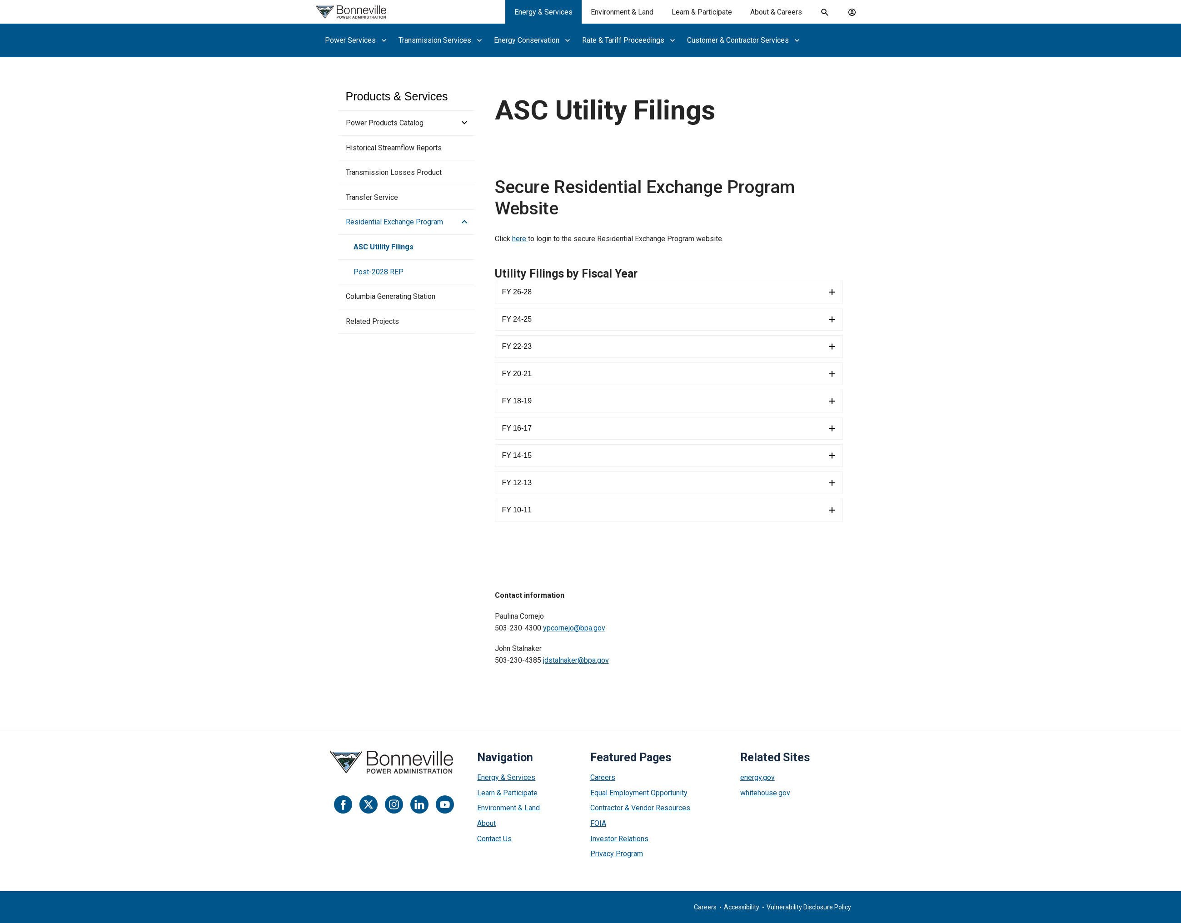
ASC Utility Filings (384, 247)
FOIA (598, 823)
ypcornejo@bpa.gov (574, 628)
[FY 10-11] (669, 510)
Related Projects (372, 321)
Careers (602, 777)
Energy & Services (506, 777)
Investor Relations (619, 838)
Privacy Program (616, 853)
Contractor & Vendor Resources (640, 808)
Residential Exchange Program (394, 222)
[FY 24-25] (669, 319)
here (520, 238)
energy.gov (757, 777)
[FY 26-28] (669, 292)
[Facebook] (343, 804)
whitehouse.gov (765, 793)
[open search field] (824, 12)
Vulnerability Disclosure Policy (809, 907)
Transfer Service (372, 197)
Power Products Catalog (385, 123)
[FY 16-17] (669, 428)
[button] (461, 123)
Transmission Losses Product (394, 172)
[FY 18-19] (669, 401)
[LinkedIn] (419, 804)
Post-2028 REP (379, 272)
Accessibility (741, 907)
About (486, 823)
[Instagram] (394, 804)
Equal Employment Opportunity (639, 793)
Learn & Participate (507, 793)
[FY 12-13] (669, 482)
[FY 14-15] (669, 455)
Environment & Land (508, 808)
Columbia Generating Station (390, 296)
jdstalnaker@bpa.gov (576, 660)
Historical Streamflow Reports (394, 148)
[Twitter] (368, 804)
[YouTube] (445, 804)
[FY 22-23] (669, 346)
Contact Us (494, 838)
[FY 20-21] (669, 373)
